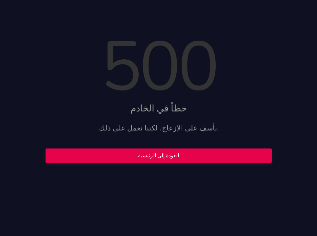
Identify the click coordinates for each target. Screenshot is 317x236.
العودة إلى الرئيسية (158, 155)
